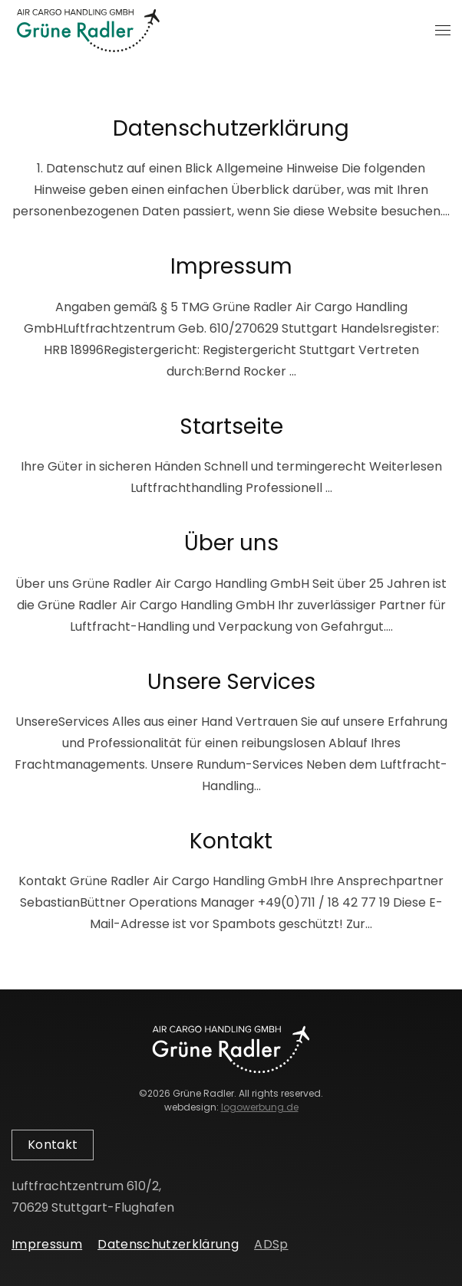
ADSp (271, 1244)
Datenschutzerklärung (231, 128)
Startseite (231, 426)
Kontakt (231, 841)
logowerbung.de (260, 1107)
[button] (442, 30)
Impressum (231, 266)
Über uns (231, 543)
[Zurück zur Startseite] (88, 30)
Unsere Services (231, 682)
